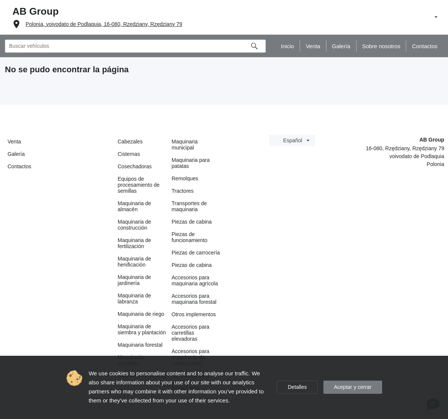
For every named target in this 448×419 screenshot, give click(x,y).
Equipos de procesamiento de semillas (139, 185)
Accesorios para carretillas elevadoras (190, 333)
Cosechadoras (135, 166)
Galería (16, 154)
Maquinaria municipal (185, 145)
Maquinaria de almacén (134, 206)
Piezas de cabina (192, 222)
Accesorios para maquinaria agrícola (195, 280)
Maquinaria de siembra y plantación (142, 329)
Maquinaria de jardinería (134, 280)
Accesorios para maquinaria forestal (194, 299)
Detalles (297, 387)
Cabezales (130, 142)
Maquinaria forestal (140, 345)
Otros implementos (194, 314)
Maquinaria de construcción (134, 225)
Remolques (185, 178)
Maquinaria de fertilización (134, 243)
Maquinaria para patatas (191, 163)
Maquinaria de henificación (134, 262)
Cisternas (129, 154)
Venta (14, 142)
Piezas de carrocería (196, 253)
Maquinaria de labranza (134, 299)
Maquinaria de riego (141, 314)
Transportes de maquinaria (189, 206)
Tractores (183, 191)
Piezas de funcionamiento (189, 237)
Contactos (19, 166)
